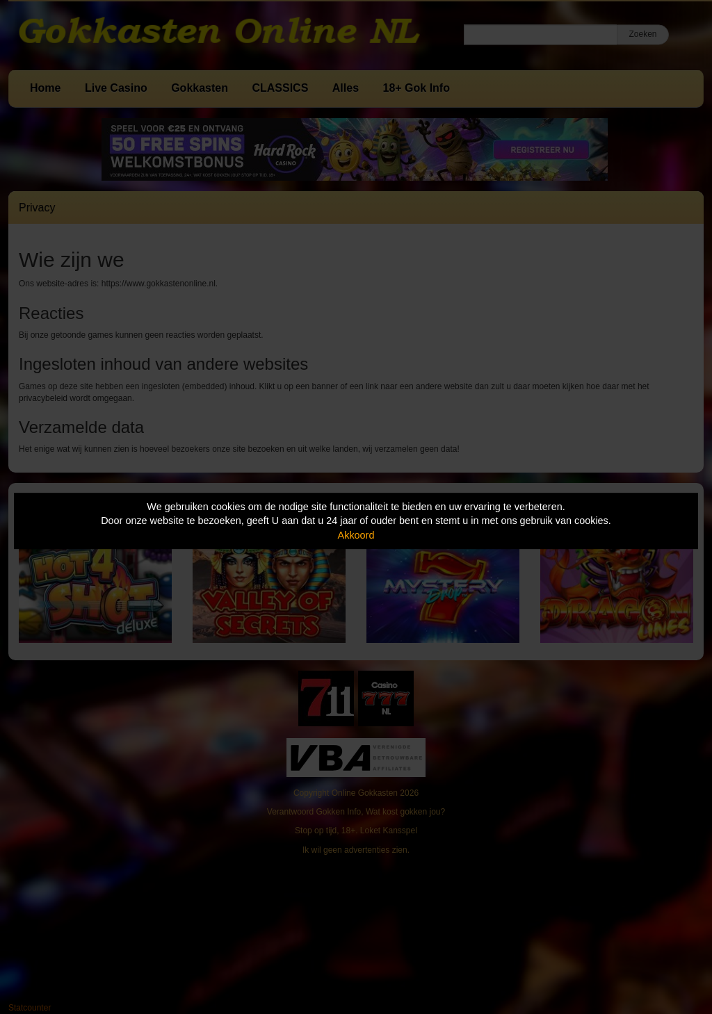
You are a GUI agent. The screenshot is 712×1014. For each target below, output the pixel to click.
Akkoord (356, 535)
